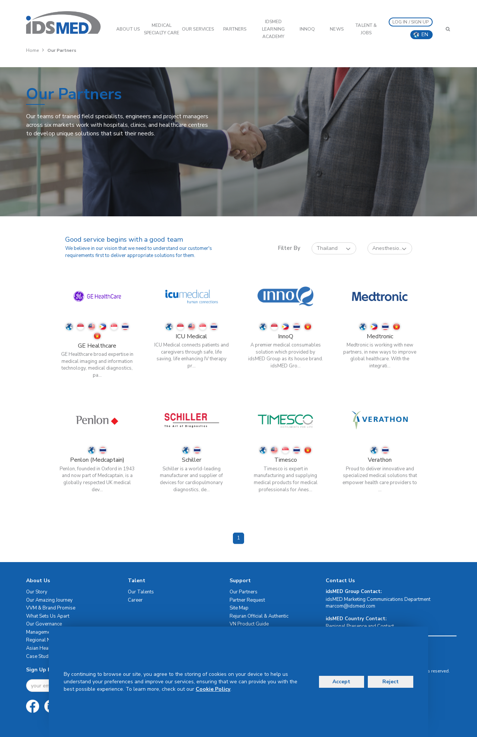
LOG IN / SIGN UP (410, 22)
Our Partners (244, 592)
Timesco (285, 460)
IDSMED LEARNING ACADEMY (273, 29)
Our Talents (141, 592)
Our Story (36, 592)
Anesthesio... (389, 249)
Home (32, 50)
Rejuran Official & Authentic (259, 616)
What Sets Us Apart (47, 616)
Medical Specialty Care (161, 29)
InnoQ (307, 29)
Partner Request (247, 600)
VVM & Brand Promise (50, 608)
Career (135, 600)
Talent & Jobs (366, 29)
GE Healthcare (97, 346)
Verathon (380, 460)
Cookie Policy (213, 689)
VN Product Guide (249, 624)
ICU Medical (191, 336)
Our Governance (44, 624)
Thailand (333, 249)
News (336, 29)
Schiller (191, 460)
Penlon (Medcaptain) (97, 460)
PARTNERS (234, 29)
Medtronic (380, 336)
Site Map (239, 608)
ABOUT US (128, 29)
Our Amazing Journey (49, 600)
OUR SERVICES (198, 29)
